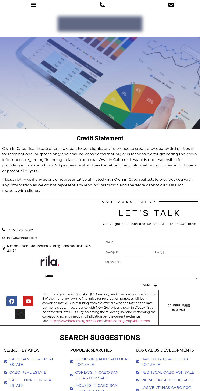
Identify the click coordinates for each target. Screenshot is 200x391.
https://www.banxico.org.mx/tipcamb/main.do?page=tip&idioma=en (100, 321)
